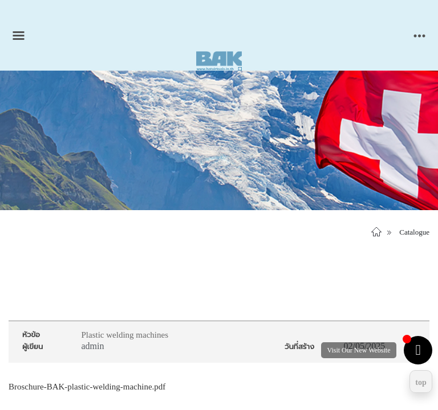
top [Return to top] (420, 382)
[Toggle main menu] (18, 35)
